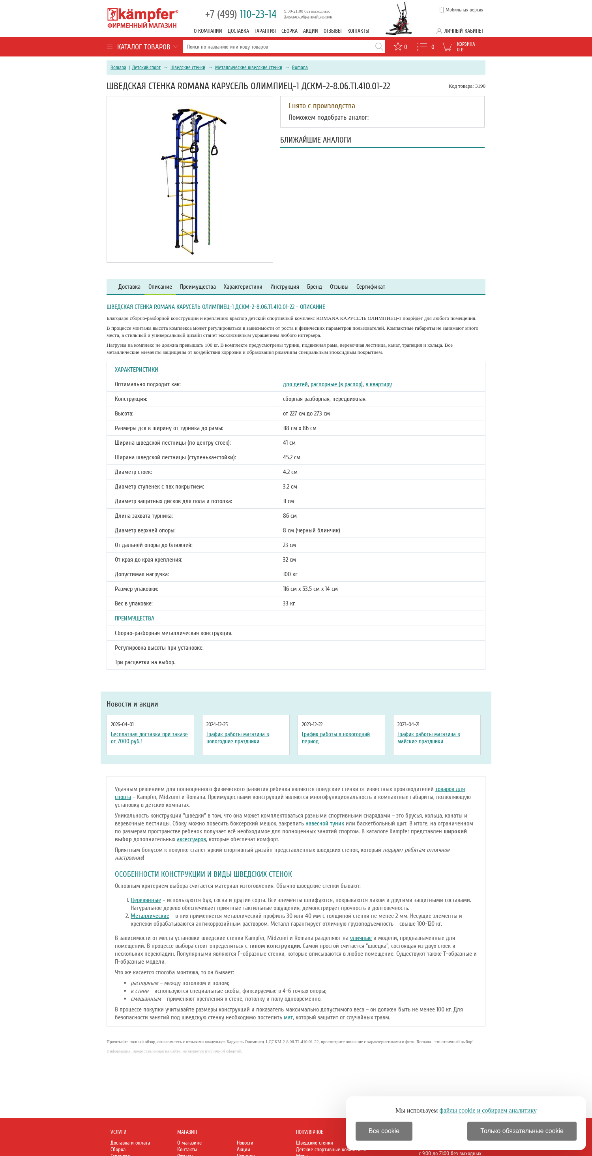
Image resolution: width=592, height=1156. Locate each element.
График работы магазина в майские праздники (428, 738)
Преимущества (198, 287)
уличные (361, 938)
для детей (295, 384)
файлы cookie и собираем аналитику (488, 1110)
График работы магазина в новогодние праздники (237, 738)
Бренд (314, 287)
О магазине (189, 1142)
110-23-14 (241, 14)
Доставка (238, 31)
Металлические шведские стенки (248, 67)
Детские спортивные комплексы (331, 1149)
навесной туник (324, 823)
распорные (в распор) (337, 384)
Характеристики (243, 287)
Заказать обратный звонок (308, 16)
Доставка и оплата (130, 1142)
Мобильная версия (464, 10)
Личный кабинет (463, 31)
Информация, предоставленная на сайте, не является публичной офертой (174, 1051)
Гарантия (265, 31)
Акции (310, 31)
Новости (245, 1142)
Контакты (358, 31)
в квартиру (378, 384)
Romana (118, 67)
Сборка (289, 31)
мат (288, 1017)
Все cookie (384, 1131)
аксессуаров (191, 839)
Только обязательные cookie (522, 1131)
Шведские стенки (187, 67)
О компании (208, 31)
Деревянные (146, 900)
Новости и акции (132, 704)
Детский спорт (146, 67)
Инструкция (284, 287)
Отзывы (333, 31)
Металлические (150, 916)
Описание (160, 287)
